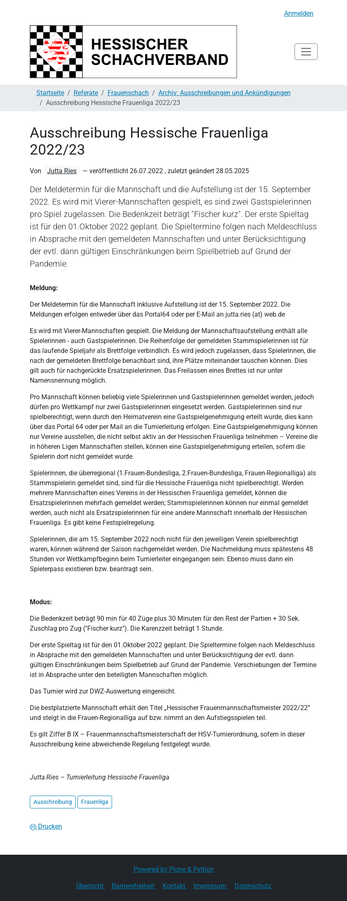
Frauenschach (128, 93)
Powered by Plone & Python (174, 869)
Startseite (50, 93)
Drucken (46, 826)
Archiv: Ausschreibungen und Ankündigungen (224, 93)
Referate (86, 93)
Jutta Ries (62, 171)
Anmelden (298, 13)
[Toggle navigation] (306, 51)
